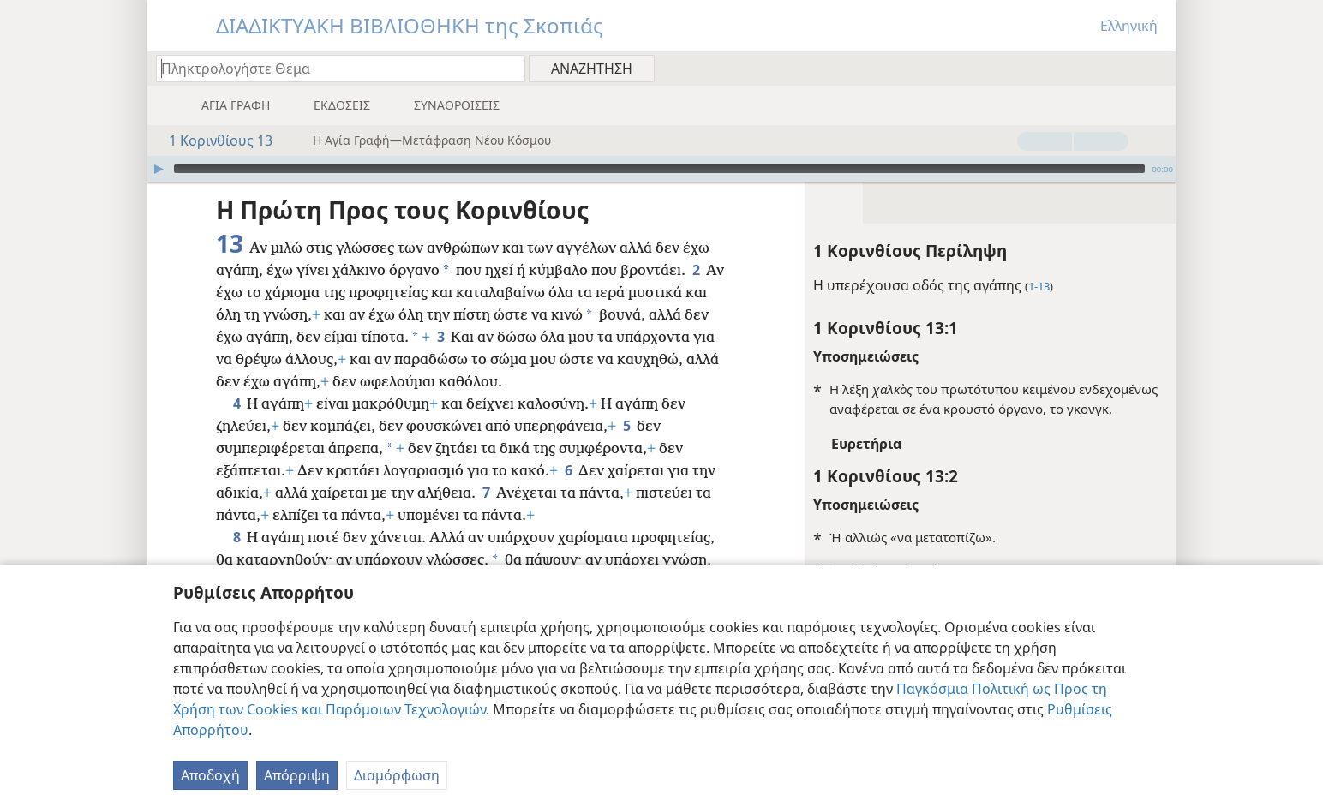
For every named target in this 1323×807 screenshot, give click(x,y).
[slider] (659, 168)
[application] (661, 169)
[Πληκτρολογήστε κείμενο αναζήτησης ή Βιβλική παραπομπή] (332, 68)
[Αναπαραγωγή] (158, 169)
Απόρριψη (297, 775)
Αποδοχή (210, 775)
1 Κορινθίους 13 (212, 140)
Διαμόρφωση (397, 775)
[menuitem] (1156, 67)
